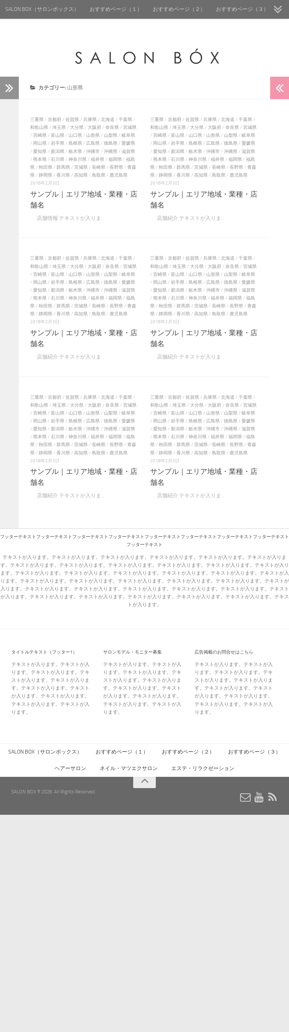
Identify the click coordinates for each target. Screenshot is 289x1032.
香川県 (63, 175)
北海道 (107, 119)
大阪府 (94, 127)
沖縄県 (110, 151)
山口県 (75, 135)
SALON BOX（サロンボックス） (42, 9)
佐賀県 (72, 119)
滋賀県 (128, 151)
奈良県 (112, 127)
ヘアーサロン (70, 768)
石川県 (57, 159)
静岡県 (45, 175)
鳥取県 (98, 175)
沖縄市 (93, 151)
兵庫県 (90, 119)
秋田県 (45, 167)
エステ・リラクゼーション (202, 768)
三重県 (37, 119)
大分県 (77, 127)
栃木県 (75, 151)
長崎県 (98, 167)
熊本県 (40, 159)
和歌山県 (39, 127)
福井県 (97, 159)
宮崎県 (40, 135)
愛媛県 (128, 143)
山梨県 (110, 135)
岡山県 (40, 143)
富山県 (57, 135)
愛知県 (40, 151)
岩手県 (57, 143)
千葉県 (125, 119)
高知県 (81, 175)
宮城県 (130, 127)
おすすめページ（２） (179, 9)
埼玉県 (59, 127)
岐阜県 (128, 135)
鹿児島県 (119, 175)
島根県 (75, 143)
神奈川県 (77, 159)
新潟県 (57, 151)
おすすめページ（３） (242, 9)
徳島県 (110, 143)
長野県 (116, 167)
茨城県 (81, 167)
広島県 (93, 143)
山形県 (93, 135)
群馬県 (63, 167)
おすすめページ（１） (116, 9)
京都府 (54, 119)
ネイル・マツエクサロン (129, 768)
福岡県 (115, 159)
